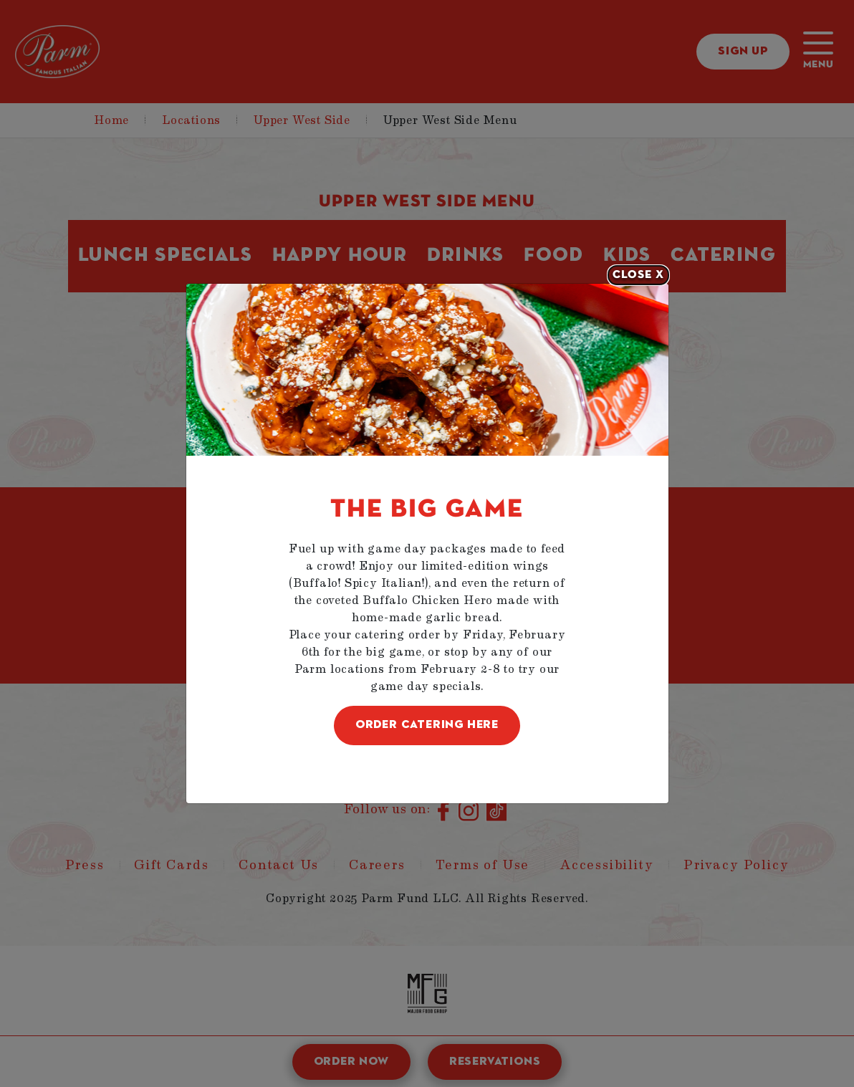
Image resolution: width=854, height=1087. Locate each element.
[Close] (638, 275)
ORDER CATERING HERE (427, 725)
